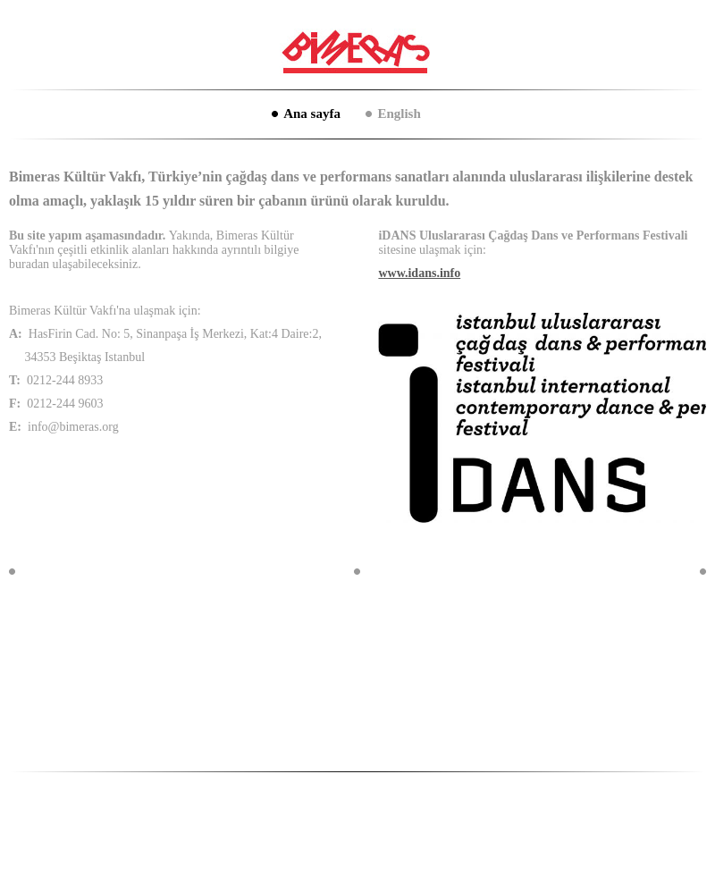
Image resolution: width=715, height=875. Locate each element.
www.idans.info (419, 273)
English (398, 113)
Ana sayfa (312, 113)
